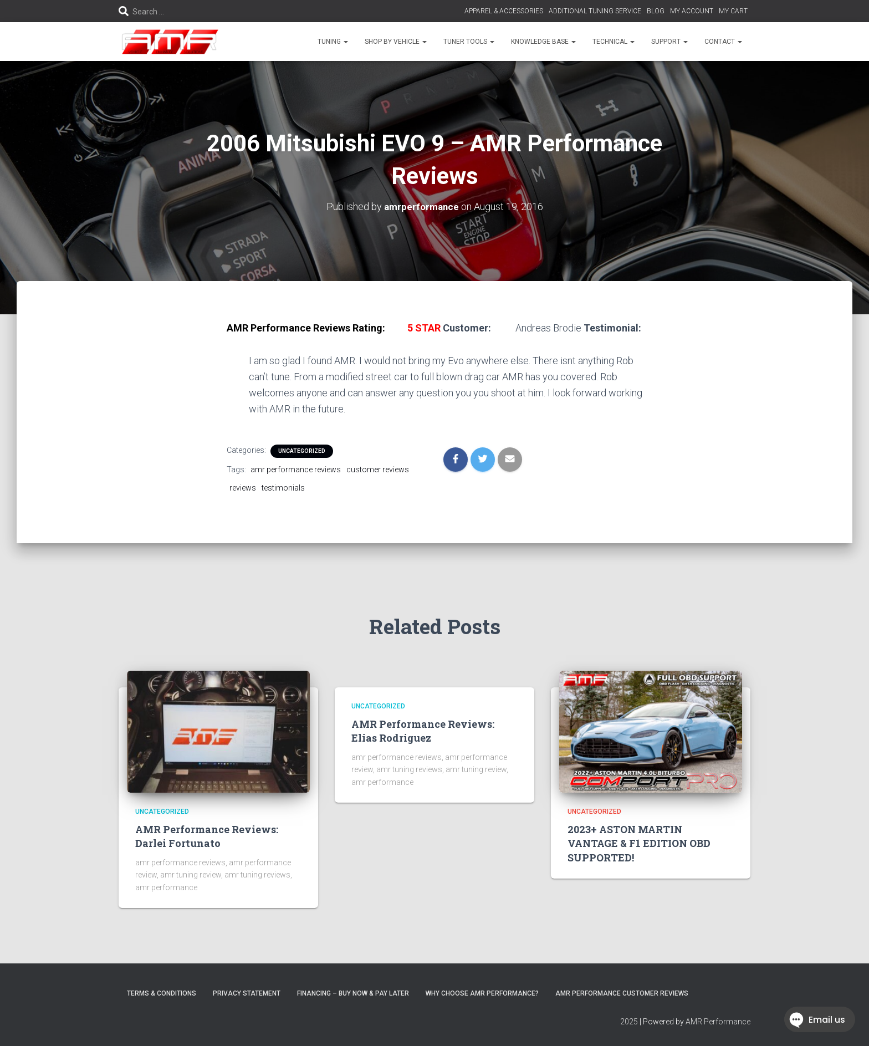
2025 (629, 1021)
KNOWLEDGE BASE (543, 41)
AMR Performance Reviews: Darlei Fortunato (206, 836)
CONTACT (723, 41)
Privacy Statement (246, 993)
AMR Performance (718, 1021)
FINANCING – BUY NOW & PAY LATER (353, 993)
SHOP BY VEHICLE (396, 41)
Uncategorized (301, 451)
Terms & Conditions (161, 993)
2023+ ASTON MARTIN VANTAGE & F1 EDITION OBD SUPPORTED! (639, 843)
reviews (242, 487)
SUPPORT (669, 41)
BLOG (655, 11)
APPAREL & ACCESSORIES (503, 11)
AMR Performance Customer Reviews (621, 993)
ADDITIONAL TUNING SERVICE (595, 11)
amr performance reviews (296, 469)
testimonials (283, 487)
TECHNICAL (613, 41)
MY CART (733, 11)
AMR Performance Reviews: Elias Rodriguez (422, 730)
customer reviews (377, 469)
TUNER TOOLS (468, 41)
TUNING (333, 41)
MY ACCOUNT (691, 11)
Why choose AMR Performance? (482, 993)
